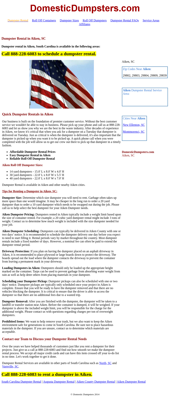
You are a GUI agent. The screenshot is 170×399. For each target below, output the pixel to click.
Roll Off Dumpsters (95, 20)
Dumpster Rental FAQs (125, 20)
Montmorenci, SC (134, 131)
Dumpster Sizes (69, 20)
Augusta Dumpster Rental (59, 381)
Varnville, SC (10, 366)
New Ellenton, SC (134, 124)
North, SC (105, 363)
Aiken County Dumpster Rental (95, 381)
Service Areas (151, 20)
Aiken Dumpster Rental (131, 381)
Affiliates (84, 24)
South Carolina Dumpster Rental (21, 381)
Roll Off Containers (44, 20)
